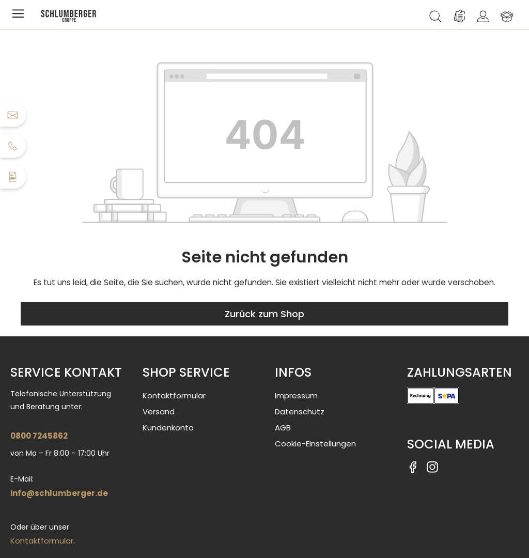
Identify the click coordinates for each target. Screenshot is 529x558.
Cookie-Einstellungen (315, 443)
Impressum (296, 395)
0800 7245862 (39, 435)
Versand (159, 411)
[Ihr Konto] (483, 16)
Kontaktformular (41, 540)
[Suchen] (435, 16)
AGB (283, 427)
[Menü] (20, 16)
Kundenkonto (168, 427)
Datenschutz (299, 411)
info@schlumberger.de (59, 493)
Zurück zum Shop (264, 313)
